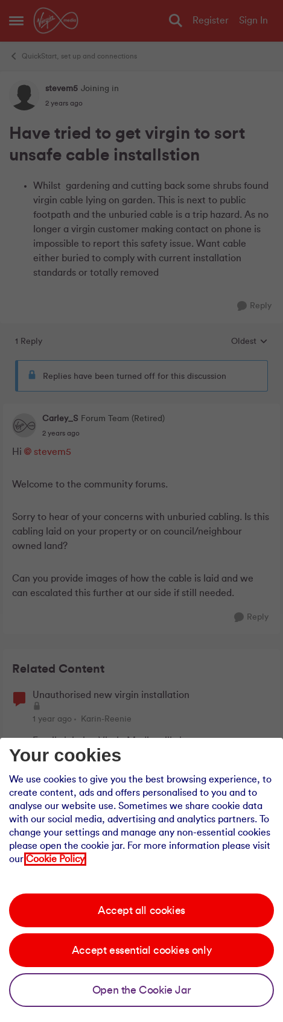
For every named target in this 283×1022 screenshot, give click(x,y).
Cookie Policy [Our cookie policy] (55, 859)
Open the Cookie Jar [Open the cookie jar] (141, 990)
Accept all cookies (141, 910)
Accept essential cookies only (141, 950)
